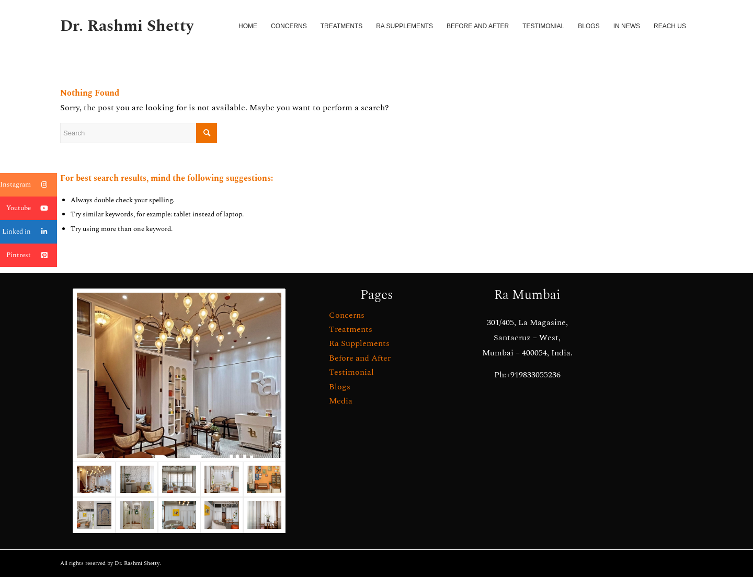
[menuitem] (248, 26)
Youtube (31, 208)
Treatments (350, 329)
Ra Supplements (359, 343)
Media (340, 401)
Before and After (360, 358)
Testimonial (351, 372)
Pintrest (31, 255)
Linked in (29, 232)
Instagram (28, 185)
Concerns (346, 315)
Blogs (339, 386)
